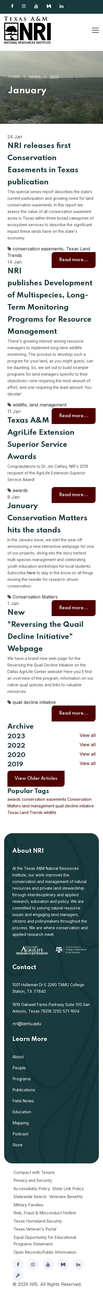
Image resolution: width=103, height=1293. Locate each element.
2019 (54, 77)
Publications (23, 1089)
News (34, 77)
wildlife (20, 405)
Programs (21, 1078)
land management (47, 405)
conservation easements (38, 249)
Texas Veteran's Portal (34, 1229)
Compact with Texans (34, 1172)
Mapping (20, 1122)
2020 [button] (16, 755)
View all (88, 735)
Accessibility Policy (31, 1188)
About (18, 1056)
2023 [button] (16, 736)
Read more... (73, 260)
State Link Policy (68, 1188)
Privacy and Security (32, 1180)
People (19, 1067)
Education (21, 1111)
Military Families (28, 1204)
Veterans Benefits (66, 1196)
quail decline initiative (34, 702)
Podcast (20, 1133)
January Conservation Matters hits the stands (47, 518)
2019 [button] (15, 764)
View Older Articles (36, 778)
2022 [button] (16, 745)
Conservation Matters (35, 597)
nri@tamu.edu (26, 1023)
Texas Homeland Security (37, 1221)
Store (17, 1144)
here (31, 572)
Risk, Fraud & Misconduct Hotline (44, 1212)
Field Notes (23, 1100)
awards (20, 490)
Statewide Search (30, 1196)
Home (14, 77)
